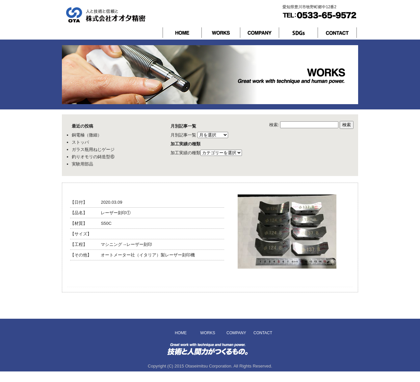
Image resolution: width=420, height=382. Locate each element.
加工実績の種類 (185, 152)
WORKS (207, 333)
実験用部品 (82, 164)
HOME (181, 333)
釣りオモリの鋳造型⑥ (93, 156)
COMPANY (235, 333)
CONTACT (262, 333)
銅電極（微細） (87, 134)
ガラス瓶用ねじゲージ (93, 149)
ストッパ (80, 142)
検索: (274, 124)
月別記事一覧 (183, 134)
